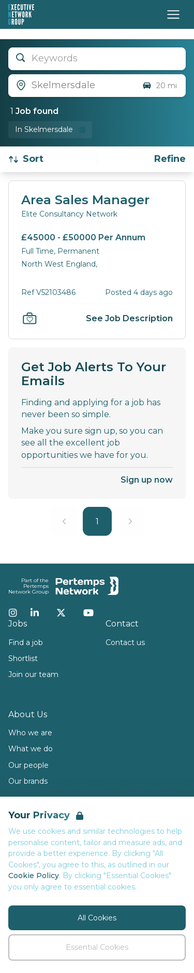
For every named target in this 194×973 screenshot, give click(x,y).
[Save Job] (29, 318)
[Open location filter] (71, 85)
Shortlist (23, 658)
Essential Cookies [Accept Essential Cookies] (97, 947)
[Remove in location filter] (50, 129)
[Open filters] (170, 159)
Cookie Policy (33, 875)
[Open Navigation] (173, 14)
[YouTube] (88, 612)
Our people (28, 765)
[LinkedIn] (34, 612)
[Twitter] (61, 612)
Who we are (30, 732)
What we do (30, 748)
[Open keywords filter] (97, 59)
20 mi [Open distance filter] (159, 85)
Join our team (33, 674)
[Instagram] (13, 612)
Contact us (125, 642)
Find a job (25, 642)
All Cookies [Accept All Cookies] (97, 917)
